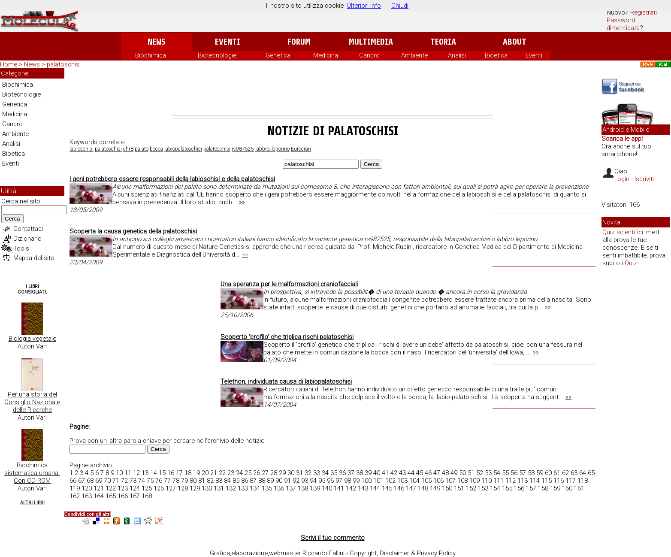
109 (474, 480)
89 (270, 480)
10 (119, 473)
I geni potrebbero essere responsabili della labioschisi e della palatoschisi (172, 179)
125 (147, 488)
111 (498, 480)
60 (548, 473)
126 (159, 488)
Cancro (369, 55)
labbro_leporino (272, 149)
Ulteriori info (364, 5)
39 (368, 473)
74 (141, 480)
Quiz (631, 263)
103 (402, 480)
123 (123, 488)
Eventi (227, 42)
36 (342, 473)
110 (486, 480)
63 (574, 473)
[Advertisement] (332, 92)
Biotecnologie (217, 55)
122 (111, 488)
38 (359, 473)
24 (239, 473)
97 (339, 480)
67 (81, 480)
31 (299, 473)
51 (471, 473)
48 (445, 473)
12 (136, 473)
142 (351, 488)
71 (115, 480)
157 (531, 488)
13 (145, 473)
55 (505, 473)
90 (278, 480)
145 (387, 488)
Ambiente (414, 55)
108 (462, 480)
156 (519, 488)
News (156, 42)
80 (193, 480)
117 (570, 480)
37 (351, 473)
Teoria (443, 42)
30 (290, 473)
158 (543, 488)
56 (514, 473)
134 (255, 488)
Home (8, 64)
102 (390, 480)
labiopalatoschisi (183, 149)
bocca (156, 149)
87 (253, 480)
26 (256, 473)
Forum (299, 42)
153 (483, 488)
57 (522, 473)
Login (621, 179)
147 (411, 488)
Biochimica (150, 55)
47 (436, 473)
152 (471, 488)
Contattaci (28, 229)
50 (462, 473)
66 (73, 480)
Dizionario (27, 238)
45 (419, 473)
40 (376, 473)
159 (555, 488)
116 (558, 480)
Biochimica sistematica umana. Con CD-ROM (32, 472)
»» (242, 202)
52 (479, 473)
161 (579, 488)
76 (158, 480)
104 (414, 480)
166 (123, 496)
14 (153, 473)
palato (141, 149)
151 (459, 488)
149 (435, 488)
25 (248, 473)
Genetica (278, 55)
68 (90, 480)
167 (135, 496)
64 (582, 473)
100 (366, 480)
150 (447, 488)
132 (231, 488)
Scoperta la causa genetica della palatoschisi (133, 231)
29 (282, 473)
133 (243, 488)
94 (313, 480)
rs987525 (243, 149)
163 (87, 496)
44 (411, 473)
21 (213, 473)
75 (150, 480)
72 (124, 480)
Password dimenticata (623, 24)
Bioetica (496, 55)
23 (230, 473)
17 (179, 473)
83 (218, 480)
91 (287, 480)
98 (347, 480)
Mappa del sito (33, 258)
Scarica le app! (622, 138)
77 (167, 480)
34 (325, 473)
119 (75, 488)
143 (363, 488)
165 (111, 496)
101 (378, 480)
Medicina (325, 55)
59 (539, 473)
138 (303, 488)
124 (135, 488)
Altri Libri (32, 503)
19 (196, 473)
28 (273, 473)
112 (510, 480)
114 (534, 480)
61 (556, 473)
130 (207, 488)
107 (450, 480)
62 (565, 473)
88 (261, 480)
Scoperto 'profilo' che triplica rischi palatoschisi (287, 337)
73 (133, 480)
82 (210, 480)
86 (244, 480)
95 (321, 480)
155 (507, 488)
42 (393, 473)
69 (98, 480)
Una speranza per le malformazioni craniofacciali (289, 284)
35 (333, 473)
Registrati (643, 12)
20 (205, 473)
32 (308, 473)
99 (356, 480)
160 (567, 488)
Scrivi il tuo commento (333, 538)
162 (75, 496)
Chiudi (399, 5)
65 (591, 473)
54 (496, 473)
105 (426, 480)
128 (183, 488)
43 (402, 473)
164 (99, 496)
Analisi (457, 55)
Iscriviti (644, 179)
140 (327, 488)
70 (107, 480)
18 (187, 473)
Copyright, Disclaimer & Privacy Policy (403, 553)
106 (438, 480)
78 (175, 480)
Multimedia (371, 42)
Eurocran (301, 149)
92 (296, 480)
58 (531, 473)
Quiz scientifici (622, 232)
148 (423, 488)
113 (522, 480)
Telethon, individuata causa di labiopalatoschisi (286, 381)
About (514, 42)
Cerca (12, 218)
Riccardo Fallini (323, 553)
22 (222, 473)
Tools (21, 248)
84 (227, 480)
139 (315, 488)
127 (171, 488)
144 (375, 488)
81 (201, 480)
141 (339, 488)
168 (147, 496)
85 (236, 480)
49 (453, 473)
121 (99, 488)
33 (316, 473)
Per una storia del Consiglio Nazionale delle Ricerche (32, 402)
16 (170, 473)
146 (399, 488)
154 (495, 488)
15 (162, 473)
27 (265, 473)
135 (267, 488)
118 (582, 480)
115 (546, 480)
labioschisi (82, 149)
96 (330, 480)
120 (87, 488)
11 (127, 473)
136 (279, 488)
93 (304, 480)
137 (291, 488)
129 (195, 488)
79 (184, 480)
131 (219, 488)
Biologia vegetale (32, 338)
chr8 (128, 149)
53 (488, 473)
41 (385, 473)
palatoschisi (108, 149)
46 (428, 473)
